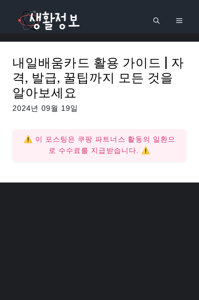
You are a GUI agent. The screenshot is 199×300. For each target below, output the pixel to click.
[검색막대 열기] (156, 20)
